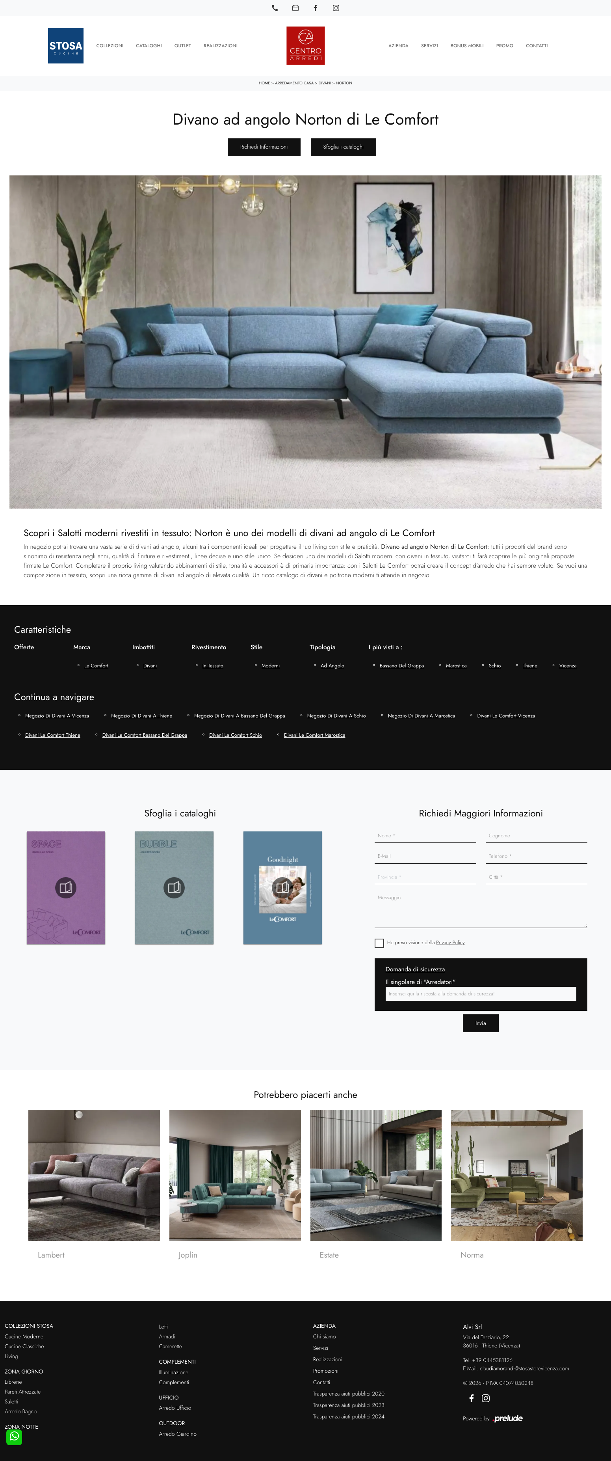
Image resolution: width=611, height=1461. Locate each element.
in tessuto (212, 661)
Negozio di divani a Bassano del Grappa (239, 711)
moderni (271, 661)
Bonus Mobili (467, 43)
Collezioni (109, 43)
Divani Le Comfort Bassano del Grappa (145, 730)
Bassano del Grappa (402, 661)
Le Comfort (96, 661)
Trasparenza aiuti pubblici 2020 (348, 1389)
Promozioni (325, 1366)
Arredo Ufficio (175, 1404)
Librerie (13, 1378)
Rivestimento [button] (209, 642)
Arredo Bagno (21, 1407)
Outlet (183, 43)
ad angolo (332, 661)
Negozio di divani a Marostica (421, 711)
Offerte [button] (24, 642)
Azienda (398, 43)
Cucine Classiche (24, 1342)
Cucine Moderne (24, 1332)
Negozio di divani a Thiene (141, 711)
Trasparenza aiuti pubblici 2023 (348, 1401)
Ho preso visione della (426, 938)
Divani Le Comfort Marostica (314, 730)
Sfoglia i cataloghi (343, 142)
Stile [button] (256, 642)
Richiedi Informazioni (264, 142)
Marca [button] (81, 642)
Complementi (174, 1378)
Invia (480, 1018)
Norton (344, 78)
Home (264, 78)
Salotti (11, 1397)
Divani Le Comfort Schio (235, 730)
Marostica (456, 661)
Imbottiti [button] (143, 642)
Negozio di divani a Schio (336, 711)
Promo (504, 43)
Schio (495, 661)
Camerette (170, 1342)
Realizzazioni (221, 43)
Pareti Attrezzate (23, 1388)
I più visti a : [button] (386, 642)
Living (11, 1352)
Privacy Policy (450, 938)
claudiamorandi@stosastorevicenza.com (524, 1364)
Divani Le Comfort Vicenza (506, 711)
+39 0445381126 (492, 1356)
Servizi (429, 43)
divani (150, 661)
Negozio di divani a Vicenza (57, 711)
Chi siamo (324, 1332)
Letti (163, 1322)
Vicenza (568, 661)
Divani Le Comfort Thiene (52, 730)
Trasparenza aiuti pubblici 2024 (348, 1412)
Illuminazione (173, 1368)
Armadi (167, 1332)
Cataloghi (149, 43)
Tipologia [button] (322, 642)
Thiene (530, 661)
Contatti (537, 43)
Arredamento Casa (294, 78)
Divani (325, 78)
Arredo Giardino (177, 1429)
